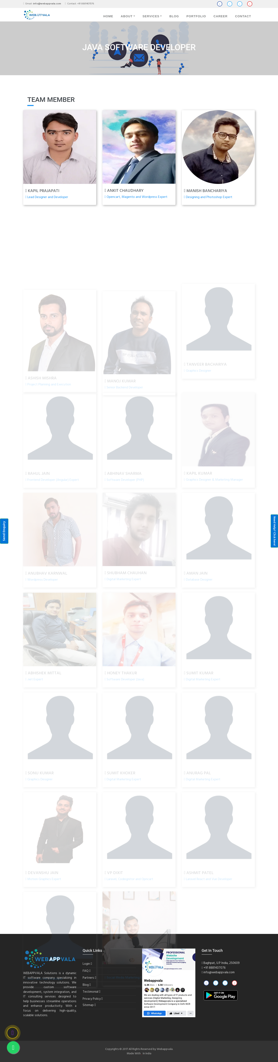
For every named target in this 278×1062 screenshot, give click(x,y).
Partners (88, 978)
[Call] (12, 1033)
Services (151, 16)
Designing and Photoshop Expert (208, 197)
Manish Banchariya (205, 191)
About (127, 16)
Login (86, 964)
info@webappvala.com (219, 972)
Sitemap (88, 1005)
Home (108, 16)
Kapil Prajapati (42, 191)
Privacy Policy (92, 999)
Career (220, 16)
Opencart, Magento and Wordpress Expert (136, 197)
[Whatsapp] (13, 1047)
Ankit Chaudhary (124, 190)
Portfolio (196, 16)
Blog (174, 16)
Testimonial (90, 992)
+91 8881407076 (85, 4)
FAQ (85, 971)
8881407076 (217, 967)
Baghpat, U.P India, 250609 (221, 963)
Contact (243, 16)
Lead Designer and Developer (46, 197)
